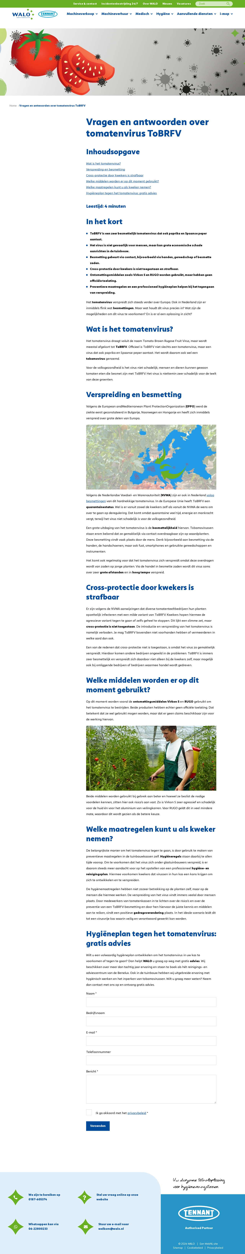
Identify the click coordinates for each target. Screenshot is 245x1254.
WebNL (209, 1244)
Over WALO (150, 3)
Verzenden (98, 1126)
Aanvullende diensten (196, 14)
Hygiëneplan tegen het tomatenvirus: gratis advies (121, 193)
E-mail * (91, 1032)
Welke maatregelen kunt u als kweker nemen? (118, 187)
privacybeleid (136, 1113)
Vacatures (184, 3)
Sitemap (178, 1248)
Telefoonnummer (98, 1052)
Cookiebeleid (195, 1248)
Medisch (144, 14)
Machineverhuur (116, 14)
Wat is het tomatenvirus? (103, 163)
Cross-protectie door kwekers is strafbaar (114, 175)
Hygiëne (164, 14)
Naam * (91, 993)
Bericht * (92, 1071)
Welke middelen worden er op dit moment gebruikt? (122, 181)
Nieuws (167, 3)
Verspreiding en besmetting (105, 169)
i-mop (226, 14)
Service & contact (85, 3)
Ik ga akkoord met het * (122, 1113)
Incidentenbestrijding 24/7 (119, 3)
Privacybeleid (215, 1248)
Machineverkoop (82, 14)
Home (13, 105)
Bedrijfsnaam (95, 1013)
